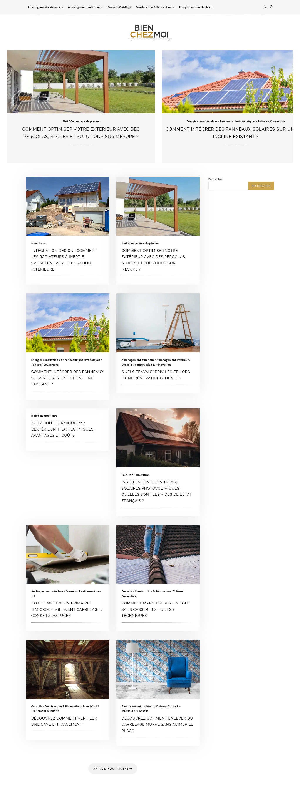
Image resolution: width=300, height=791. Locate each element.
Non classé (38, 243)
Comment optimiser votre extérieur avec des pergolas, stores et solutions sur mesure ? (158, 206)
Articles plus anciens (113, 768)
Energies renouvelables (194, 7)
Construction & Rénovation (154, 7)
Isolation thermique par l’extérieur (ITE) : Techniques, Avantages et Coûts (63, 429)
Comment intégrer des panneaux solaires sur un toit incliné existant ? (67, 322)
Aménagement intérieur (84, 7)
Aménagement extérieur (44, 7)
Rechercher (215, 179)
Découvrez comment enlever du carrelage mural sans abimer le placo (158, 669)
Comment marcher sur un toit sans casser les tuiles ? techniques (158, 554)
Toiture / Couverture (271, 121)
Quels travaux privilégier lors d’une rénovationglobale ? (158, 322)
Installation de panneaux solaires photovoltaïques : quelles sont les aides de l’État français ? (158, 437)
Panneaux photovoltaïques (237, 121)
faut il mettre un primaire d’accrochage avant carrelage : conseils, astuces (67, 554)
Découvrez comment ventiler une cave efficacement (67, 669)
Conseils (127, 365)
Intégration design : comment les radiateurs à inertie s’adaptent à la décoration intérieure (67, 206)
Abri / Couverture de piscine (81, 121)
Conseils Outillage (119, 7)
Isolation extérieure (44, 416)
